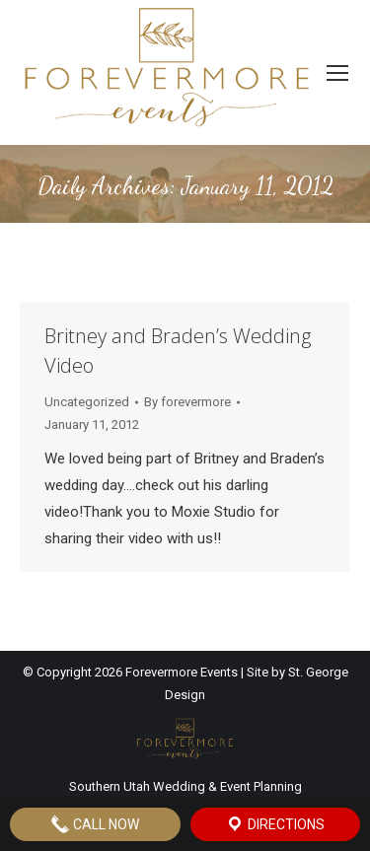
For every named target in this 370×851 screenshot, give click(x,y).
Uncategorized (86, 401)
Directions (275, 824)
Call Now (94, 824)
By (187, 401)
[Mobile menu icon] (337, 73)
